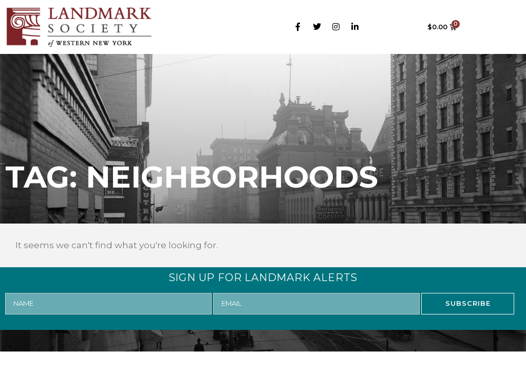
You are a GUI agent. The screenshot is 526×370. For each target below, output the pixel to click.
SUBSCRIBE (468, 303)
